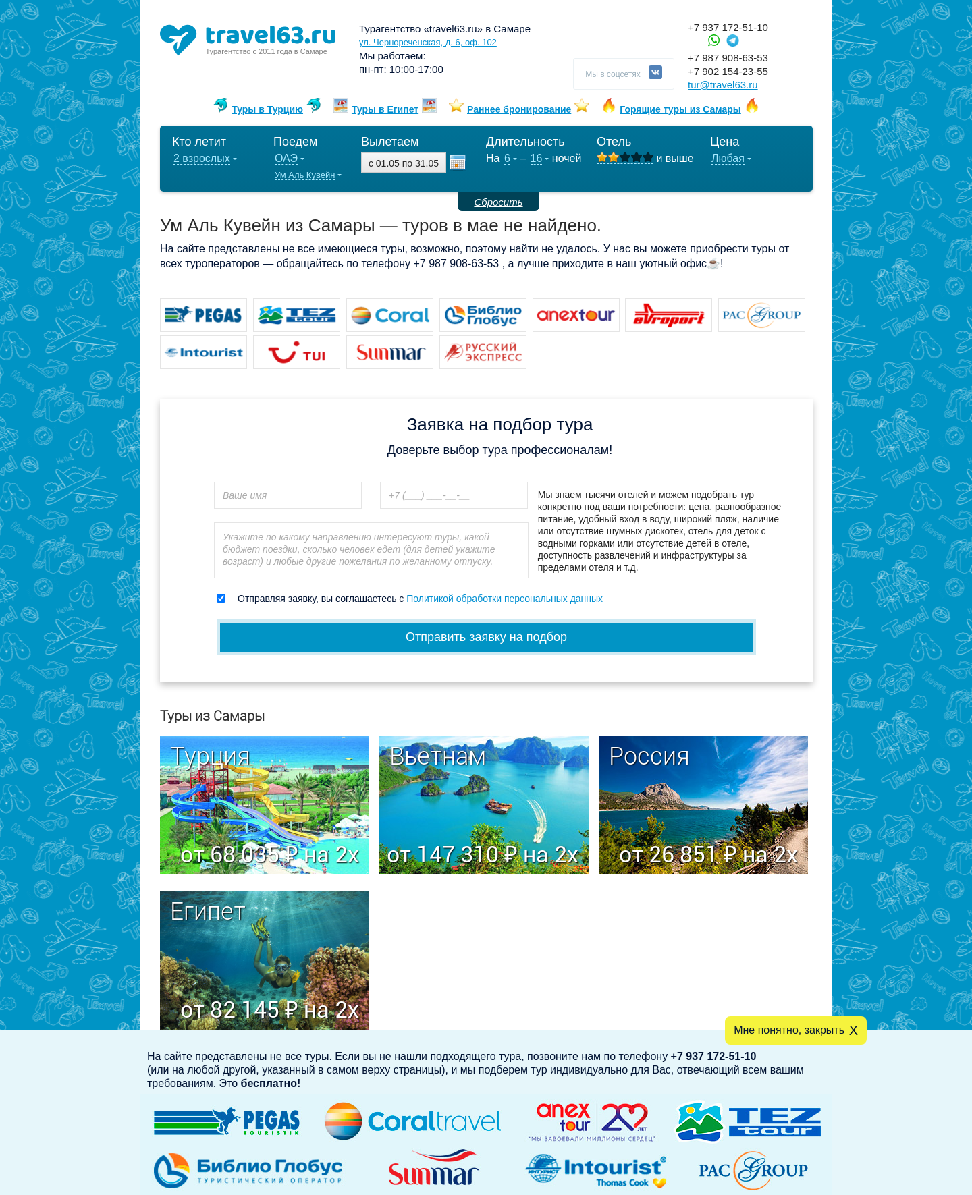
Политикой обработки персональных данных (504, 598)
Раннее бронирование (519, 109)
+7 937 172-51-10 (728, 27)
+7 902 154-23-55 (728, 71)
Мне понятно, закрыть (789, 1030)
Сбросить (498, 202)
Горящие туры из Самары (680, 109)
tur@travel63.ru (723, 84)
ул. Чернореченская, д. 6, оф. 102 (428, 42)
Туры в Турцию (267, 109)
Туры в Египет (385, 109)
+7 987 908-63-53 (728, 57)
